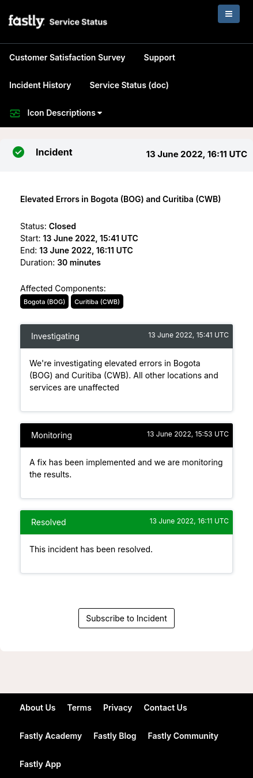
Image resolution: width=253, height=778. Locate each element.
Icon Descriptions (55, 113)
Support (159, 57)
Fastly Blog (114, 736)
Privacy (118, 707)
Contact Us (165, 707)
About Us (37, 707)
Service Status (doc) (128, 85)
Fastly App (40, 764)
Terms (79, 707)
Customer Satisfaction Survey (67, 57)
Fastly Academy (51, 736)
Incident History (40, 85)
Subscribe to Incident (126, 618)
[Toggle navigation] (229, 14)
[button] (59, 21)
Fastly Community (183, 736)
